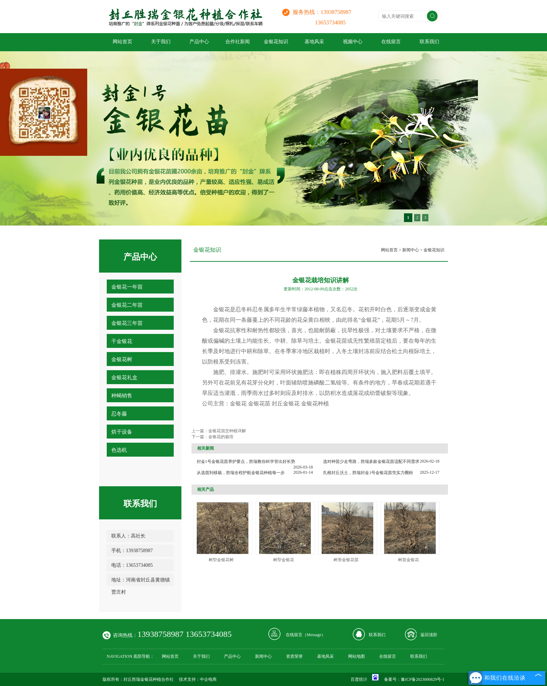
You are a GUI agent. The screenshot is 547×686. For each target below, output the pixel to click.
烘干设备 (121, 432)
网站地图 (356, 656)
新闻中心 (410, 249)
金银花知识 (276, 41)
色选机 (119, 450)
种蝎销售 (121, 395)
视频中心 (352, 41)
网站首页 (122, 41)
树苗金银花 (408, 559)
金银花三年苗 (127, 323)
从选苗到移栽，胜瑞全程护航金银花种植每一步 (241, 472)
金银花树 (121, 359)
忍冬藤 (119, 414)
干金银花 (121, 341)
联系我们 (429, 41)
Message (314, 634)
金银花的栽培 (220, 436)
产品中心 (199, 41)
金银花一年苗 (127, 287)
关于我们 (161, 41)
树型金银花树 (221, 559)
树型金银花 (283, 559)
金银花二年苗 (127, 305)
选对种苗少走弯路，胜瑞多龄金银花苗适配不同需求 (371, 461)
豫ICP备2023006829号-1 (422, 679)
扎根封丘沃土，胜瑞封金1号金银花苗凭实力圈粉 (368, 472)
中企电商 (208, 679)
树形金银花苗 (346, 559)
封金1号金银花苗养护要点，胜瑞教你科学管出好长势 (246, 461)
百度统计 (359, 679)
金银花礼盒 (124, 377)
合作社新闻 (237, 41)
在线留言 (391, 41)
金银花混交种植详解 (227, 430)
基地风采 (314, 41)
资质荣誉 (294, 656)
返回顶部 (428, 634)
